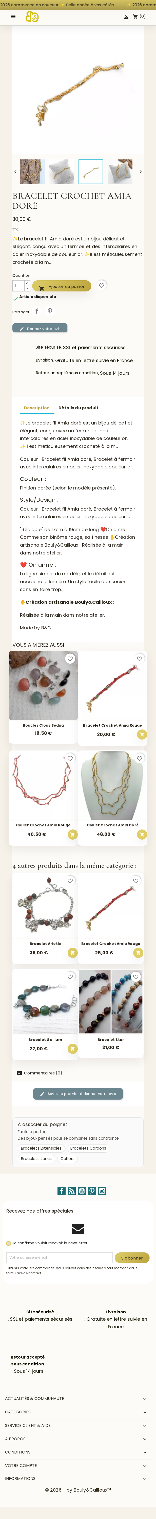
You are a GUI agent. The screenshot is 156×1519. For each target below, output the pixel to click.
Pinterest (50, 311)
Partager (37, 311)
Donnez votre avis (40, 329)
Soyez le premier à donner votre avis (78, 1094)
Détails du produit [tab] (78, 408)
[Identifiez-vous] (126, 16)
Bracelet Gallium (45, 1040)
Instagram (102, 1191)
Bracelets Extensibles (41, 1148)
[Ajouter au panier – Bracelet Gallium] (73, 1049)
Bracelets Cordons (88, 1148)
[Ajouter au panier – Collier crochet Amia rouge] (73, 834)
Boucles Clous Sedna (43, 725)
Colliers (67, 1158)
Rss (72, 1191)
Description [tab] (37, 408)
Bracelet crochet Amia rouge (112, 725)
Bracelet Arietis (45, 944)
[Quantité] (18, 285)
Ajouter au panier (62, 287)
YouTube (82, 1191)
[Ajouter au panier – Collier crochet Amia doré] (142, 834)
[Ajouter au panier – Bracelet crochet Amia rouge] (142, 734)
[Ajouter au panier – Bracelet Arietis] (73, 953)
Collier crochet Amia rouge (43, 825)
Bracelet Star (110, 1040)
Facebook (61, 1191)
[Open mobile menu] (13, 16)
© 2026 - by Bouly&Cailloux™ (78, 1490)
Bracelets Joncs (36, 1158)
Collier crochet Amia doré (113, 825)
